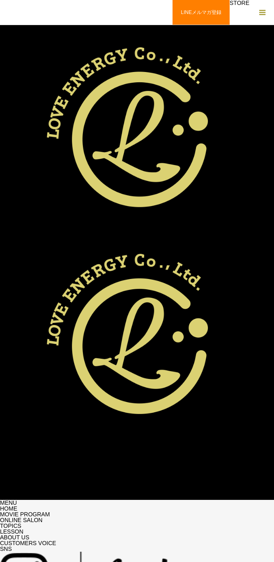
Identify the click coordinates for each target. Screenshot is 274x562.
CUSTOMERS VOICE (28, 543)
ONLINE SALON (21, 520)
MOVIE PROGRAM (25, 514)
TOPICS (10, 526)
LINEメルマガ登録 (201, 12)
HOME (8, 508)
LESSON (11, 531)
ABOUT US (14, 537)
